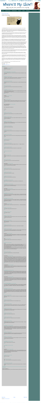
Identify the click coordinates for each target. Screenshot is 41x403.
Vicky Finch (5, 76)
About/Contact (7, 10)
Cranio (23, 10)
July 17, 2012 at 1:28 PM (13, 283)
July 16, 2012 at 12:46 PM (9, 116)
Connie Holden (5, 325)
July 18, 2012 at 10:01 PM (9, 308)
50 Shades (4, 64)
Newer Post (3, 397)
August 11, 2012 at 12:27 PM (10, 349)
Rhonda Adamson (6, 270)
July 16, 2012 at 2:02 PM (8, 159)
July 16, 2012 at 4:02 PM (10, 188)
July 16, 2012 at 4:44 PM (10, 193)
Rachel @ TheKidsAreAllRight (7, 283)
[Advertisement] (14, 391)
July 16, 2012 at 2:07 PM (10, 163)
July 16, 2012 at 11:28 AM (9, 95)
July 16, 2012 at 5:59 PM (8, 238)
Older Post (25, 397)
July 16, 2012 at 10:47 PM (11, 270)
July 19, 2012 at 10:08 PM (9, 336)
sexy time (9, 64)
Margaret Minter (6, 193)
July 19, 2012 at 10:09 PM (10, 341)
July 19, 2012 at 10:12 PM (10, 345)
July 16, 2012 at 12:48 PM (9, 121)
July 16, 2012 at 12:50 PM (9, 134)
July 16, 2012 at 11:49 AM (8, 99)
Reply (4, 74)
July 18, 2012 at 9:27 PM (10, 288)
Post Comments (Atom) (7, 398)
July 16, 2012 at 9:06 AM (9, 76)
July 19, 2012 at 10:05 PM (10, 325)
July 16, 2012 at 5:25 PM (8, 215)
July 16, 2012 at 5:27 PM (8, 220)
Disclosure (28, 10)
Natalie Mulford (5, 288)
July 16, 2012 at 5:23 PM (8, 207)
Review (6, 64)
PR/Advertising (14, 10)
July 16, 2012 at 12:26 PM (12, 104)
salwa (4, 159)
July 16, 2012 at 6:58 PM (8, 242)
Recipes (19, 10)
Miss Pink (5, 242)
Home (3, 10)
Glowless (5, 116)
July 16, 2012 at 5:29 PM (9, 233)
